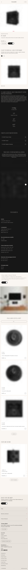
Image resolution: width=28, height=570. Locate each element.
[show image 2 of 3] (26, 184)
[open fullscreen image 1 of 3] (26, 161)
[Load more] (14, 436)
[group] (14, 18)
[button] (26, 184)
